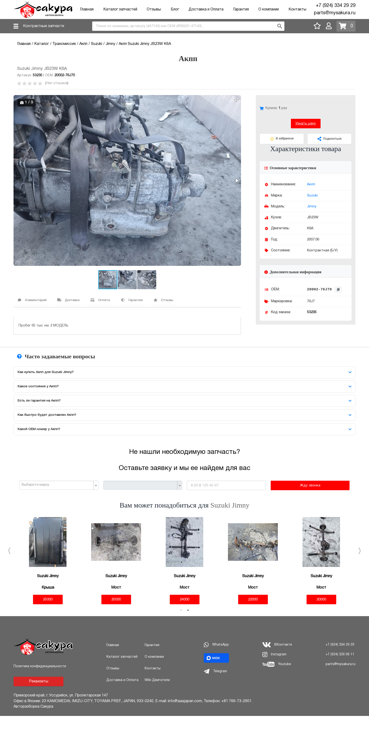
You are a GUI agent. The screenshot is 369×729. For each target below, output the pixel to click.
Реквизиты (38, 694)
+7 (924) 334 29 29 (335, 6)
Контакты (297, 9)
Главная (87, 9)
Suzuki (312, 195)
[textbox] (57, 498)
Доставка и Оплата (206, 9)
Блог (175, 9)
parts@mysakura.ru (334, 13)
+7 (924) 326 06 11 (340, 667)
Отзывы (154, 9)
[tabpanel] (48, 573)
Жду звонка (310, 498)
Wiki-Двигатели (157, 693)
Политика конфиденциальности (40, 679)
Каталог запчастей (120, 9)
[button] (237, 99)
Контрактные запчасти (43, 26)
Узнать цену (305, 123)
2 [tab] (188, 623)
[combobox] (188, 26)
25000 (47, 612)
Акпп (311, 184)
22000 (253, 612)
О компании (268, 9)
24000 (184, 612)
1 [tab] (181, 623)
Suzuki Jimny (229, 518)
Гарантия (241, 9)
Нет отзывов (56, 83)
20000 (321, 612)
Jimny (312, 206)
